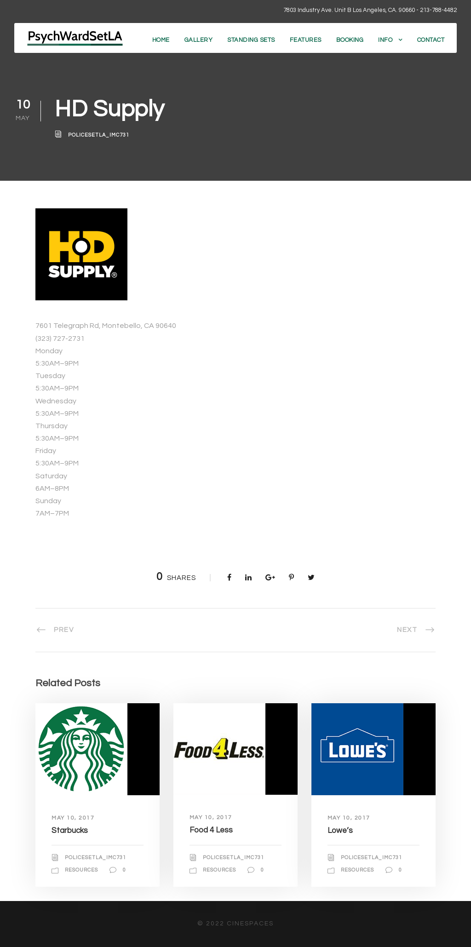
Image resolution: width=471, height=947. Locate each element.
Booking (350, 40)
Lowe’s (340, 830)
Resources (81, 869)
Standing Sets (251, 40)
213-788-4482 (438, 10)
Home (161, 40)
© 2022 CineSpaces (235, 923)
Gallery (198, 40)
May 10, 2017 (73, 818)
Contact (431, 40)
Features (306, 40)
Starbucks (70, 830)
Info (385, 40)
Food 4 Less (211, 830)
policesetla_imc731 (98, 135)
